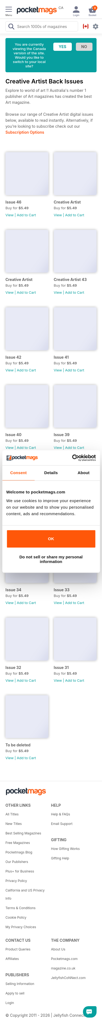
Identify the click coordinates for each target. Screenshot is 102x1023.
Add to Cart (26, 215)
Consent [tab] (18, 472)
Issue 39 (62, 434)
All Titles (11, 814)
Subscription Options (24, 132)
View (9, 215)
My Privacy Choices (20, 927)
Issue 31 (61, 667)
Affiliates (12, 959)
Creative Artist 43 (70, 279)
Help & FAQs (60, 814)
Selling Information (19, 984)
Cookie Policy (15, 917)
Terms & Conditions (20, 908)
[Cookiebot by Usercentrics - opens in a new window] (73, 457)
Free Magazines (17, 843)
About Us (58, 949)
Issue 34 (13, 589)
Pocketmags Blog (18, 852)
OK (51, 538)
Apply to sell (14, 993)
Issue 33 (62, 589)
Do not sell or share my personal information (51, 559)
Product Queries (17, 949)
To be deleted (17, 745)
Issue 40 (13, 434)
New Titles (13, 824)
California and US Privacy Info (25, 894)
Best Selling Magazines (23, 833)
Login (9, 1003)
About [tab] (83, 472)
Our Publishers (16, 862)
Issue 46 (13, 202)
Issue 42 (13, 357)
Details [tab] (51, 472)
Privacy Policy (16, 881)
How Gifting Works (65, 849)
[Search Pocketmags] (11, 27)
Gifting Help (60, 858)
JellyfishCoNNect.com (68, 978)
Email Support (62, 824)
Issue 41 (61, 357)
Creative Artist (67, 202)
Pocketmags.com (64, 959)
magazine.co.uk (63, 968)
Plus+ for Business (19, 871)
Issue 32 (13, 667)
